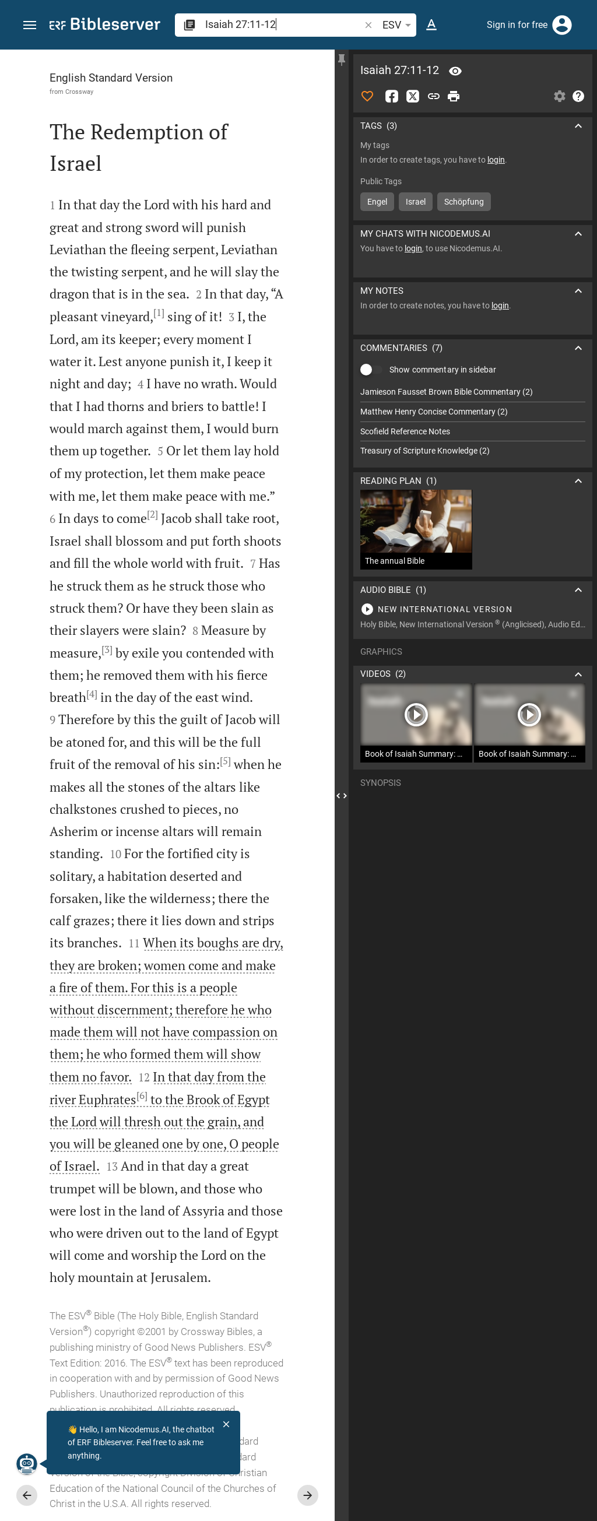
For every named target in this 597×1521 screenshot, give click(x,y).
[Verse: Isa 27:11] (455, 71)
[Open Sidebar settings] (559, 96)
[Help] (578, 96)
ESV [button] (398, 25)
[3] (107, 649)
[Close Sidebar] (342, 796)
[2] (152, 514)
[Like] (367, 96)
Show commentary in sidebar (442, 369)
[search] (283, 24)
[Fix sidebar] (342, 60)
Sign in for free (517, 24)
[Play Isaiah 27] (472, 609)
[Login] (562, 25)
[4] (91, 693)
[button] (29, 25)
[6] (142, 1095)
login (496, 159)
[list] (472, 421)
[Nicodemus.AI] (26, 1463)
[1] (158, 312)
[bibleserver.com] (105, 25)
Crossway (79, 91)
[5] (225, 760)
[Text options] (431, 25)
